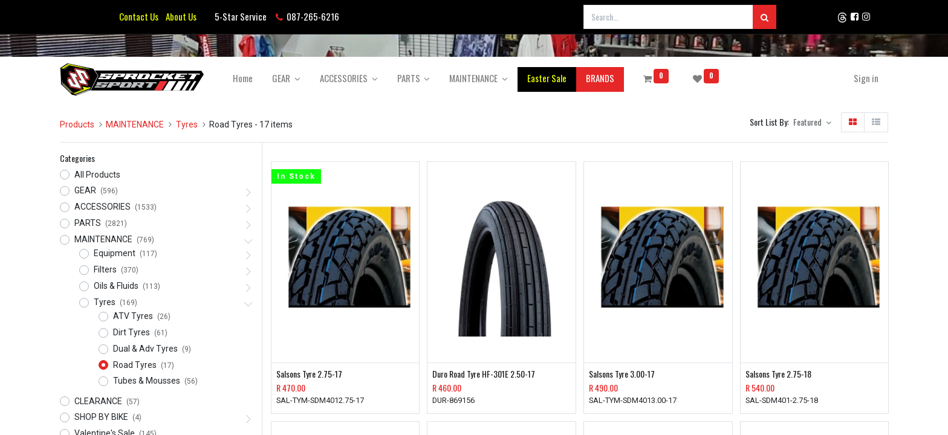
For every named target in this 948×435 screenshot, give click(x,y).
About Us (179, 16)
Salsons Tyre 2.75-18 (778, 374)
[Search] (764, 17)
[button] (812, 122)
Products (77, 124)
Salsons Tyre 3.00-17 (622, 374)
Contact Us (138, 16)
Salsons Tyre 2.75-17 (309, 374)
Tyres (187, 124)
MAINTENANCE (135, 124)
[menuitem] (242, 78)
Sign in (866, 78)
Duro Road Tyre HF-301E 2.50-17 (483, 374)
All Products (97, 174)
